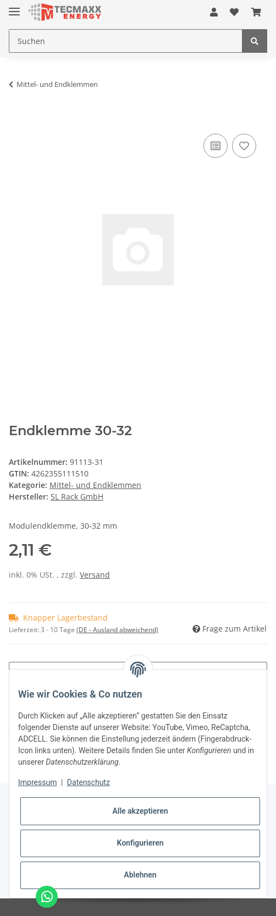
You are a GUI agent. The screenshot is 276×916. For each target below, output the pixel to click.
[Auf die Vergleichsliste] (215, 146)
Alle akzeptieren (140, 811)
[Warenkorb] (256, 12)
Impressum (37, 782)
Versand (95, 574)
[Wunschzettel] (234, 12)
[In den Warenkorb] (17, 114)
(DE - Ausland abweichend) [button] (117, 629)
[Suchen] (125, 41)
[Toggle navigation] (14, 7)
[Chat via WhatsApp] (47, 897)
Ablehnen (140, 874)
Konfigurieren (140, 842)
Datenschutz (88, 782)
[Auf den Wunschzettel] (244, 146)
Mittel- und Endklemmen (95, 485)
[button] (214, 12)
